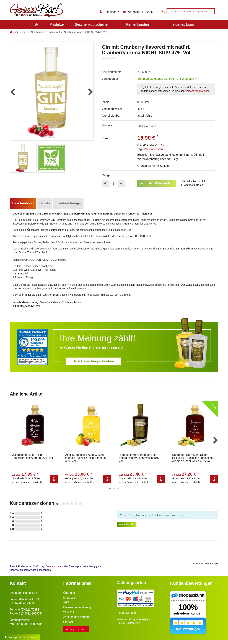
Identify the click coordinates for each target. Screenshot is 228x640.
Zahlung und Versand (76, 616)
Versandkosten (153, 149)
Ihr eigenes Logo (180, 24)
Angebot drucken (192, 184)
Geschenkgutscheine (91, 24)
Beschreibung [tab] (23, 203)
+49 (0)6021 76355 (27, 609)
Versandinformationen (197, 91)
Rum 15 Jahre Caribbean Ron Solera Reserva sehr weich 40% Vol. (139, 458)
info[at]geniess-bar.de (23, 592)
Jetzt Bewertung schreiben (93, 361)
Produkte (57, 24)
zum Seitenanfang (167, 562)
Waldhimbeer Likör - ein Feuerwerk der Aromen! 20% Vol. (33, 456)
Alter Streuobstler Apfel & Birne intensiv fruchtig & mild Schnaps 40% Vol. (85, 458)
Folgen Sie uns (126, 612)
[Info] (54, 479)
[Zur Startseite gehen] (11, 32)
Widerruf (68, 612)
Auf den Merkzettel (193, 181)
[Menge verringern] (121, 183)
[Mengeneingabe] (113, 183)
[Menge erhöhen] (105, 183)
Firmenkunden (137, 24)
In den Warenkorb (155, 183)
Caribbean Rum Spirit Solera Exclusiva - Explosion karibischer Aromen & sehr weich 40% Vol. (193, 458)
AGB (66, 602)
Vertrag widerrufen (76, 629)
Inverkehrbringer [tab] (68, 203)
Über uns (69, 592)
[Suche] (163, 11)
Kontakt (68, 621)
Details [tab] (44, 203)
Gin (17, 32)
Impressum (70, 597)
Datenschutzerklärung (77, 607)
